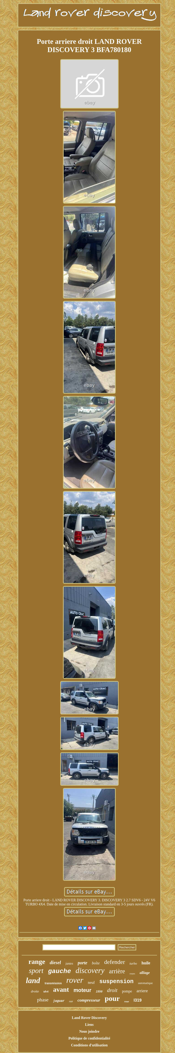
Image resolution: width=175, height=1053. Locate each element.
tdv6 (45, 991)
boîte (96, 963)
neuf (91, 982)
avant (61, 989)
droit (112, 990)
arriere (142, 990)
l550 (99, 991)
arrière (117, 971)
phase (42, 1000)
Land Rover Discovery (89, 1018)
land (33, 980)
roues (132, 973)
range (37, 961)
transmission (53, 983)
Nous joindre (89, 1031)
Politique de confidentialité (89, 1038)
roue (126, 1001)
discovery (90, 970)
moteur (82, 990)
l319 (137, 1000)
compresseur (89, 1000)
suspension (116, 981)
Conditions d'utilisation (89, 1045)
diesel (55, 962)
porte (82, 962)
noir (71, 1001)
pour (112, 998)
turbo (133, 963)
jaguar (59, 1001)
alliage (145, 973)
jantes (69, 963)
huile (145, 963)
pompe (127, 991)
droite (35, 991)
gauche (59, 971)
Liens (89, 1024)
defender (114, 962)
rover (75, 980)
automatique (145, 983)
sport (36, 971)
